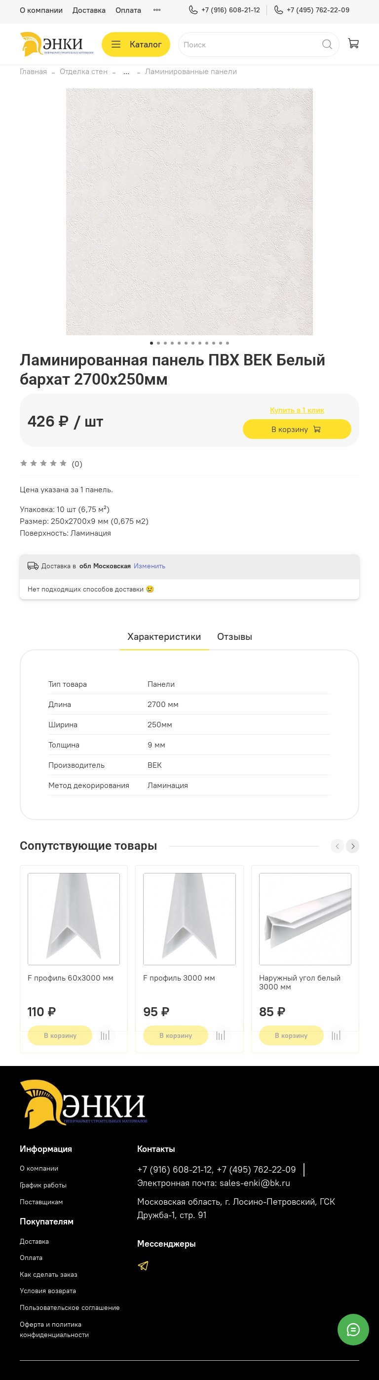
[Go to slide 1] (151, 343)
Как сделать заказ (48, 1274)
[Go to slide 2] (158, 343)
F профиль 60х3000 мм (71, 978)
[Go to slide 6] (186, 343)
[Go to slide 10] (213, 343)
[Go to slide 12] (227, 343)
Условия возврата (48, 1290)
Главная (33, 71)
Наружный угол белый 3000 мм (300, 982)
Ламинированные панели (191, 71)
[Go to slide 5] (179, 343)
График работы (43, 1185)
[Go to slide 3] (165, 343)
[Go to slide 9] (206, 343)
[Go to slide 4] (172, 343)
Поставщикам (41, 1201)
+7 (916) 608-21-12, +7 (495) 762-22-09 (216, 1169)
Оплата (128, 10)
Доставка (89, 10)
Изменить (149, 565)
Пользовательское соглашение (70, 1307)
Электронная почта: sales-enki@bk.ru (213, 1183)
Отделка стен (84, 71)
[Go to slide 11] (220, 343)
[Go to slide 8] (199, 343)
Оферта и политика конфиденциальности (54, 1330)
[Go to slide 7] (192, 343)
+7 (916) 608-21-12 (224, 10)
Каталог (136, 44)
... (126, 71)
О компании (41, 10)
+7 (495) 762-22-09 (311, 10)
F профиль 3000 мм (179, 978)
